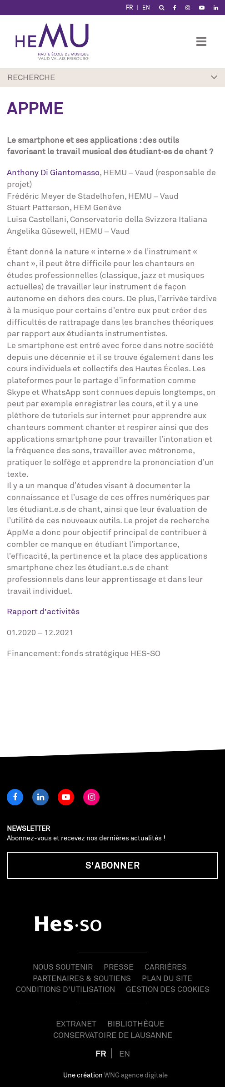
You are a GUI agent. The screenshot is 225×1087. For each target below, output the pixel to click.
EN (146, 7)
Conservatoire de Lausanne (112, 1035)
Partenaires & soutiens (82, 978)
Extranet (76, 1023)
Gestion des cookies (168, 989)
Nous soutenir (63, 966)
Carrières (166, 966)
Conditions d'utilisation (65, 989)
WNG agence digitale (136, 1075)
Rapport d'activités (43, 611)
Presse (119, 966)
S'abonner (112, 865)
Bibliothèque (135, 1023)
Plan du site (167, 978)
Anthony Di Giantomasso (53, 172)
